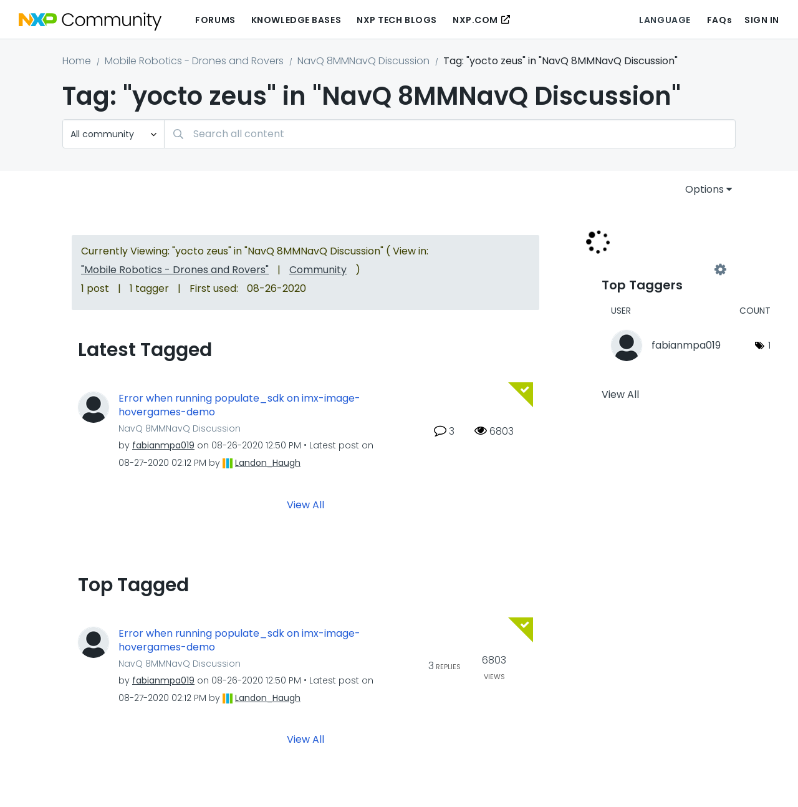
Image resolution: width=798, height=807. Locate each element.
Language (664, 20)
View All (305, 504)
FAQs (719, 20)
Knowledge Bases (296, 20)
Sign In (761, 20)
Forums (215, 20)
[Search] (450, 133)
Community (318, 270)
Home (76, 61)
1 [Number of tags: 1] (769, 345)
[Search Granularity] (113, 134)
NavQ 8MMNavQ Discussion (363, 61)
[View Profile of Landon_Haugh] (267, 463)
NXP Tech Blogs (397, 20)
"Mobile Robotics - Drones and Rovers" (175, 270)
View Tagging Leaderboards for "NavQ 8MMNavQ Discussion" (661, 269)
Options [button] (704, 189)
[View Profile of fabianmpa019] (163, 445)
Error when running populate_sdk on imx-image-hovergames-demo (239, 406)
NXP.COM (475, 20)
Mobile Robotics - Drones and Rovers (194, 61)
